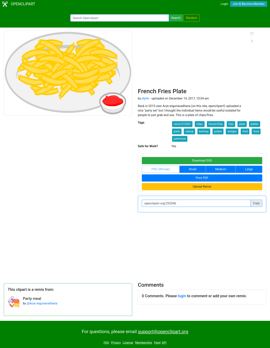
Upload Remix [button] (202, 186)
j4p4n (145, 98)
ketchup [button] (204, 131)
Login (224, 4)
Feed (157, 342)
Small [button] (192, 169)
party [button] (177, 131)
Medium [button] (220, 169)
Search (175, 18)
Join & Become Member (249, 4)
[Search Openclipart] (119, 18)
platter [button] (254, 123)
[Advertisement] (191, 59)
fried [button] (245, 131)
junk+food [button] (180, 138)
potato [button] (218, 131)
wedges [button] (232, 131)
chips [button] (199, 123)
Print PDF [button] (202, 178)
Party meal (32, 298)
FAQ (106, 342)
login (182, 296)
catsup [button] (189, 131)
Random (191, 18)
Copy (256, 203)
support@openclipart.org (163, 331)
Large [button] (249, 169)
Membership (143, 342)
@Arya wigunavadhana (42, 303)
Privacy (116, 342)
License (128, 342)
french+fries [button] (216, 123)
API (164, 342)
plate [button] (242, 123)
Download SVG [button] (202, 160)
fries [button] (231, 123)
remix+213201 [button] (182, 123)
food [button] (256, 131)
